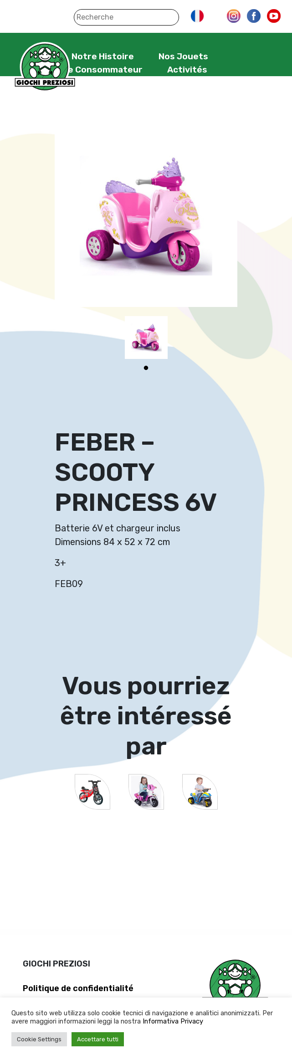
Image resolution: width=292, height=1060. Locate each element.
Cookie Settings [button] (39, 1039)
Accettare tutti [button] (97, 1039)
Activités (187, 69)
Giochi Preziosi (45, 67)
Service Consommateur (91, 69)
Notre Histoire (103, 56)
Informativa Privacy (173, 1021)
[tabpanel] (146, 337)
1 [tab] (146, 368)
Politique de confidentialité (78, 988)
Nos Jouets (183, 56)
